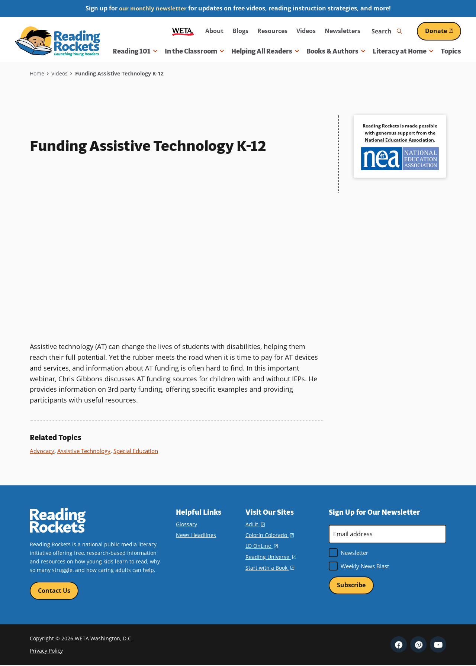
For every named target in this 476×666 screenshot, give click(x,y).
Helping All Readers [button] (265, 51)
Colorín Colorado (269, 535)
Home (37, 73)
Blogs (240, 31)
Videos (306, 31)
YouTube (438, 645)
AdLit (255, 524)
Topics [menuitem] (451, 51)
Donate (443, 31)
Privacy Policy (46, 650)
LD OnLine (261, 545)
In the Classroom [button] (194, 51)
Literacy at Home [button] (403, 51)
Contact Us (54, 590)
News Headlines (196, 535)
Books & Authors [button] (335, 51)
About (214, 31)
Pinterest (418, 645)
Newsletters (342, 31)
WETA (183, 31)
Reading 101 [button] (135, 51)
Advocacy (42, 451)
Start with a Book (269, 567)
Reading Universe (270, 556)
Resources (272, 31)
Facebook (398, 645)
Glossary (186, 524)
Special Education (135, 451)
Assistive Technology (83, 451)
